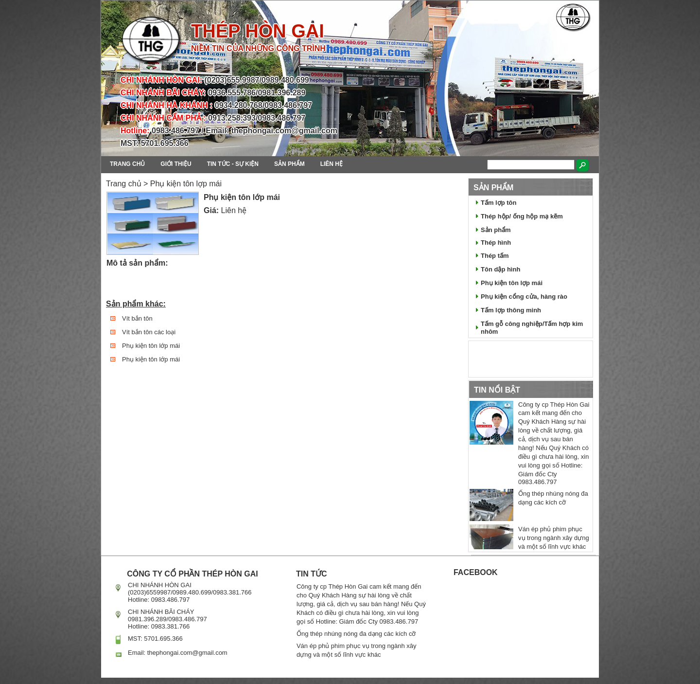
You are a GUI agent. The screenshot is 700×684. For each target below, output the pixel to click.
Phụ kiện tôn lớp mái (151, 345)
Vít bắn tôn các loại (148, 332)
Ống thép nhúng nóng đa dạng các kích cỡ (356, 633)
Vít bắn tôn (137, 318)
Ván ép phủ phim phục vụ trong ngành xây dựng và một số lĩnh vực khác (553, 537)
